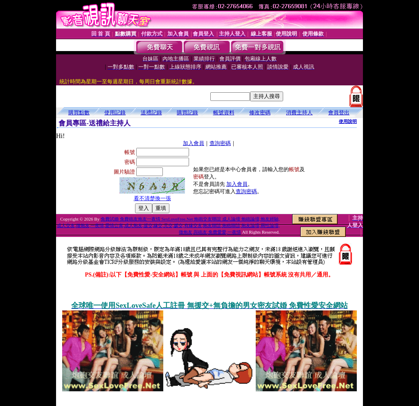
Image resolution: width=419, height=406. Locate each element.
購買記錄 (187, 112)
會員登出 (338, 112)
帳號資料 (223, 112)
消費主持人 (299, 112)
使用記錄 (115, 112)
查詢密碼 (220, 143)
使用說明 (348, 121)
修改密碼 (259, 112)
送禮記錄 (151, 112)
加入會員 (193, 143)
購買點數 (79, 112)
